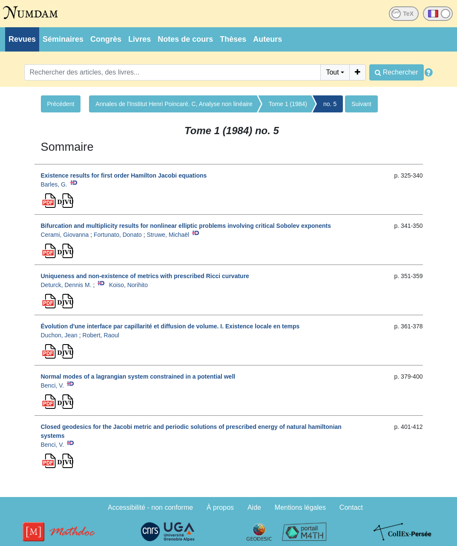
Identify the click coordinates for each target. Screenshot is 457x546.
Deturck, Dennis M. (66, 285)
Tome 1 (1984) (288, 104)
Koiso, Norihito (128, 285)
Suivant (361, 104)
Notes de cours (185, 39)
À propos (220, 507)
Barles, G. (54, 184)
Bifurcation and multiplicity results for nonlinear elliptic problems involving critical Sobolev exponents (186, 225)
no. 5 (329, 104)
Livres (139, 39)
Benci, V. (52, 385)
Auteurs (267, 39)
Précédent (61, 104)
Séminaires (63, 39)
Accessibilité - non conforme (150, 507)
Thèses (233, 39)
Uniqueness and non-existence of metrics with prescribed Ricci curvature (145, 276)
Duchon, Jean (59, 335)
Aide (254, 507)
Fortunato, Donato (118, 234)
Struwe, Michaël (168, 234)
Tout (332, 72)
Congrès (105, 39)
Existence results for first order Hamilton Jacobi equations (124, 175)
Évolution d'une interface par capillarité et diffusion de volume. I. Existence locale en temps (170, 326)
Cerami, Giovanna (65, 234)
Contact (351, 507)
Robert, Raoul (101, 335)
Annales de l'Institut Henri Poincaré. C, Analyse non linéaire (173, 104)
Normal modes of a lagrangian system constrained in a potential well (138, 376)
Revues (22, 39)
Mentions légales (300, 507)
